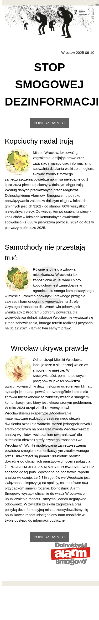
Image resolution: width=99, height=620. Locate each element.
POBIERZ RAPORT (49, 123)
